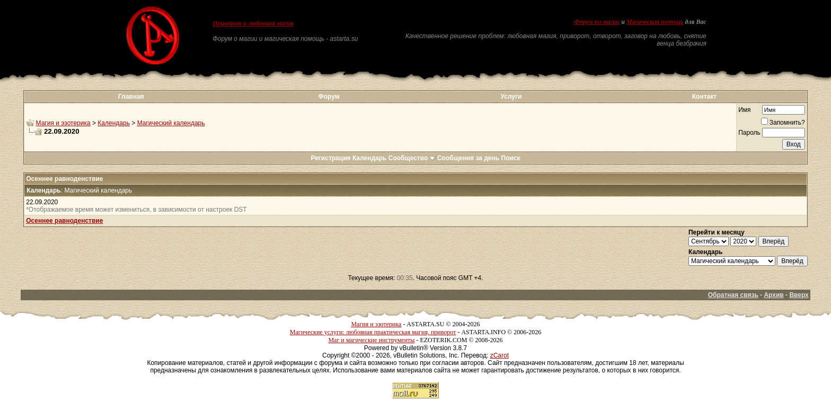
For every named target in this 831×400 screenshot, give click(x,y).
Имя (744, 110)
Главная (131, 96)
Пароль (749, 132)
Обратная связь (733, 295)
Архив (773, 295)
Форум (328, 96)
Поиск (510, 158)
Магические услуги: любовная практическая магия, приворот (373, 332)
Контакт (704, 96)
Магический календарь (171, 123)
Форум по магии (597, 21)
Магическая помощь (654, 21)
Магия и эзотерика (63, 123)
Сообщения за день (468, 158)
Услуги (511, 96)
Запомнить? (783, 122)
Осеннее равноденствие (64, 220)
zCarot (499, 355)
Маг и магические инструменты (371, 340)
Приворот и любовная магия (253, 23)
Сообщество (412, 158)
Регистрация (330, 158)
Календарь (114, 123)
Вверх (798, 295)
